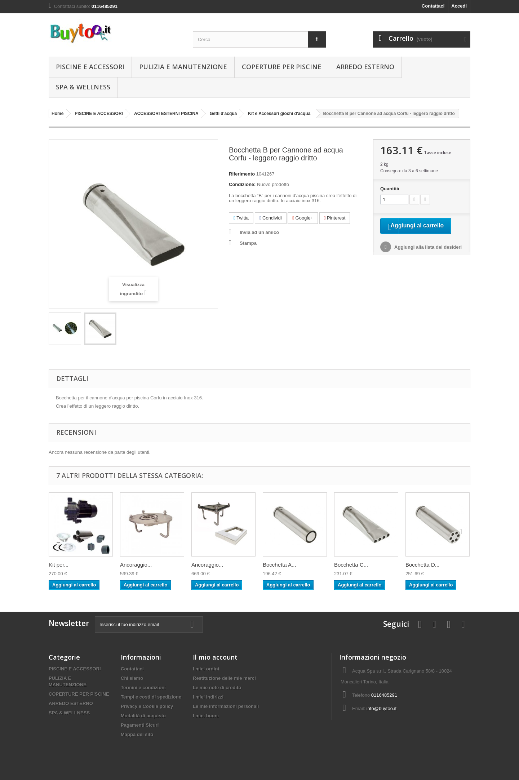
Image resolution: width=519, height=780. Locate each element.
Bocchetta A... (279, 565)
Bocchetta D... (422, 565)
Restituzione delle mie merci (224, 678)
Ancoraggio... (136, 565)
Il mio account (215, 657)
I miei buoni (206, 715)
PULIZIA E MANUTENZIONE (183, 66)
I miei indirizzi (208, 697)
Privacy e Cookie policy (147, 706)
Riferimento (242, 174)
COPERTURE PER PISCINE (281, 66)
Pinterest (335, 218)
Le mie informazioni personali (226, 706)
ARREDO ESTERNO (365, 66)
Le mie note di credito (217, 687)
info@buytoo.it (381, 708)
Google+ (302, 218)
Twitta (241, 218)
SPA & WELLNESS (83, 87)
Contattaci (433, 6)
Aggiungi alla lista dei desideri (427, 257)
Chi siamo (132, 678)
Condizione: (242, 184)
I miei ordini (206, 669)
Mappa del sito (137, 734)
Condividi (271, 218)
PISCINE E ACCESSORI (90, 66)
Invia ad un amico (259, 232)
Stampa (248, 243)
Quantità (389, 188)
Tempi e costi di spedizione (151, 697)
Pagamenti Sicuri (140, 725)
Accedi (459, 6)
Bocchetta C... (351, 565)
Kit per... (58, 565)
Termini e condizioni (143, 687)
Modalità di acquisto (143, 715)
